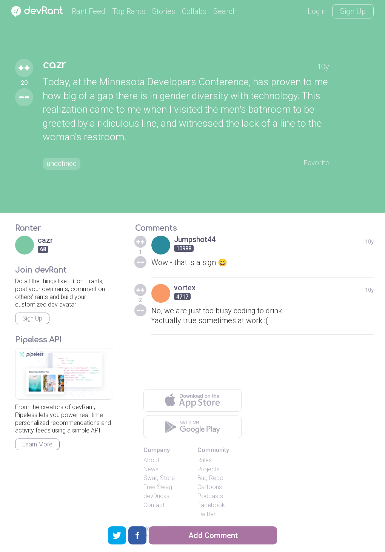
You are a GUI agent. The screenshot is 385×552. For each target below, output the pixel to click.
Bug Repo (210, 477)
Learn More (37, 444)
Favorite (315, 162)
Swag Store (159, 477)
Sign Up (353, 11)
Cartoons (209, 487)
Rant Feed (88, 11)
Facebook (211, 505)
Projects (208, 469)
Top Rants (128, 11)
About (151, 460)
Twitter (206, 514)
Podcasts (210, 496)
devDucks (156, 496)
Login (317, 11)
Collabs (194, 11)
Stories (163, 11)
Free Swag (157, 487)
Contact (154, 505)
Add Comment (213, 535)
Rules (204, 460)
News (151, 469)
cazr (55, 65)
